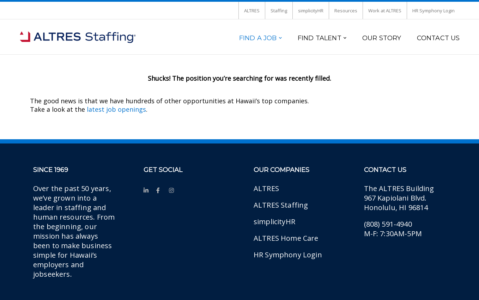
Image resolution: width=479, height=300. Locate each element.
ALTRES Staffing (281, 205)
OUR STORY (381, 38)
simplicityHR (310, 10)
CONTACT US (438, 38)
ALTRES (252, 10)
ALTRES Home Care (286, 238)
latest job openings (116, 109)
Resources (345, 10)
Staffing (279, 10)
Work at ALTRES (384, 10)
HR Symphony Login (433, 10)
